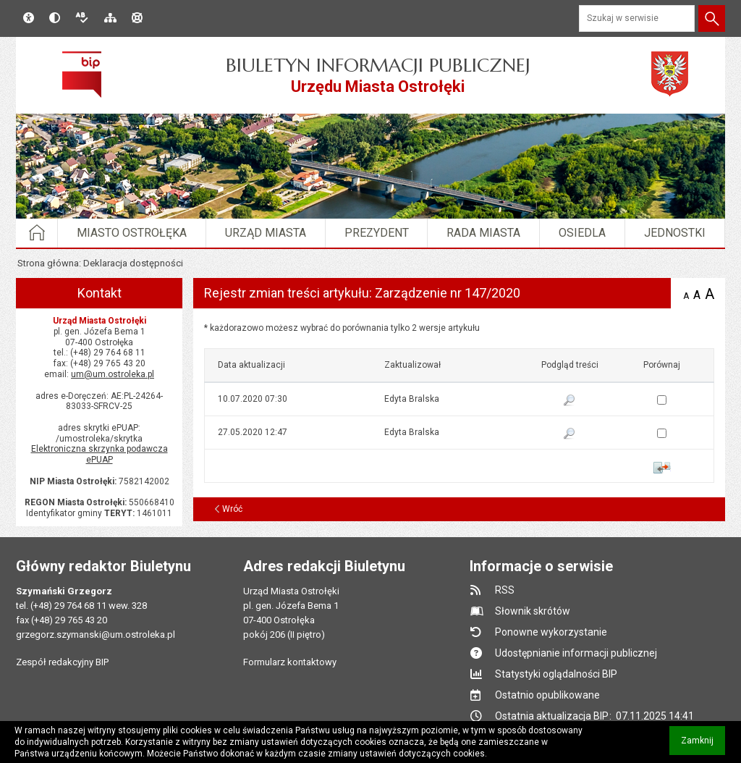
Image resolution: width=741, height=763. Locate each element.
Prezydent (376, 233)
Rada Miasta (483, 233)
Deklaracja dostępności (133, 263)
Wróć (232, 509)
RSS (505, 590)
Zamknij (703, 745)
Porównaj (662, 467)
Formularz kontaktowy (289, 662)
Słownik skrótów (532, 611)
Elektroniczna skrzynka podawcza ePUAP (99, 454)
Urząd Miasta (265, 233)
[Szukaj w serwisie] (637, 18)
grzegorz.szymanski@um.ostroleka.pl (95, 634)
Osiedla (582, 233)
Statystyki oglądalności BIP (556, 674)
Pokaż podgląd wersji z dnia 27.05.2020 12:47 (569, 434)
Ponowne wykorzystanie (551, 632)
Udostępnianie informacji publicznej (576, 653)
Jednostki (675, 233)
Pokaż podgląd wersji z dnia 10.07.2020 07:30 (569, 401)
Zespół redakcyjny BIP (62, 662)
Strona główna (48, 263)
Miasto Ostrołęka (132, 233)
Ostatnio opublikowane (547, 695)
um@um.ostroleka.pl (112, 374)
